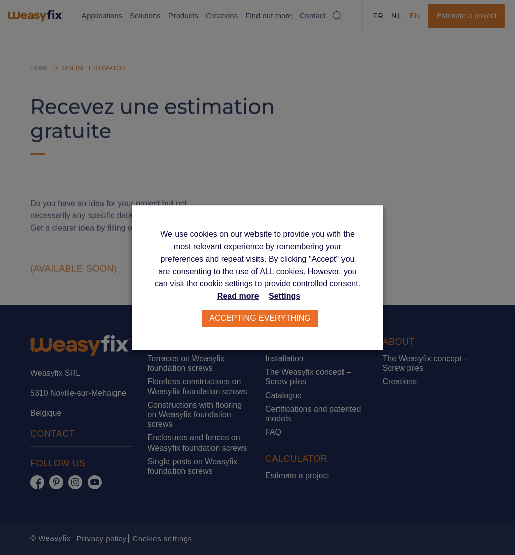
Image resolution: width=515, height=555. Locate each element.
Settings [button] (284, 296)
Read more (238, 296)
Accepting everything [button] (260, 318)
